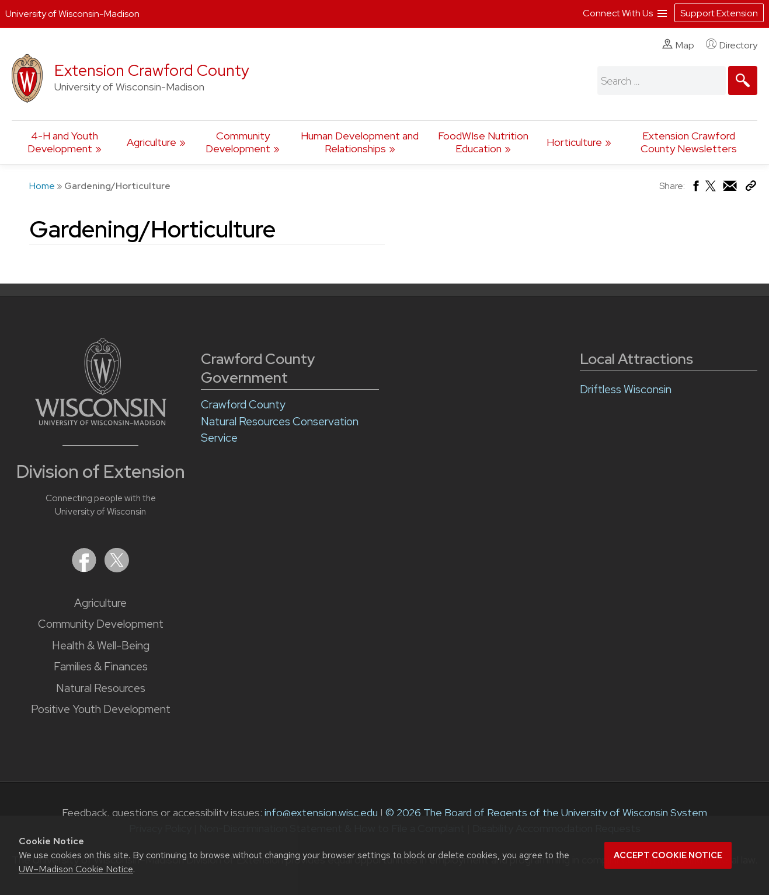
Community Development (238, 142)
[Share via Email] (730, 189)
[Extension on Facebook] (85, 568)
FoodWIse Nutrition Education (483, 142)
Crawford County (243, 404)
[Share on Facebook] (695, 189)
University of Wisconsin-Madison (72, 14)
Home (42, 186)
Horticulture (574, 142)
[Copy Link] (750, 188)
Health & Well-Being (100, 645)
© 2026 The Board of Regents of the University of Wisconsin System (546, 812)
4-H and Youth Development (62, 142)
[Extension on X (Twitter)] (117, 568)
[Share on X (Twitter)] (711, 190)
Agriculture (151, 142)
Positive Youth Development (100, 709)
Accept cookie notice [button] (668, 855)
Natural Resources (100, 688)
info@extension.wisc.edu (321, 812)
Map (678, 45)
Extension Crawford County (151, 70)
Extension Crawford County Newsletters (689, 142)
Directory (731, 45)
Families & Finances (101, 666)
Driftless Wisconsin (625, 389)
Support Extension (719, 13)
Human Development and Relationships (360, 142)
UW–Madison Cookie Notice (76, 869)
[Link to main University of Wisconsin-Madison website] (100, 421)
